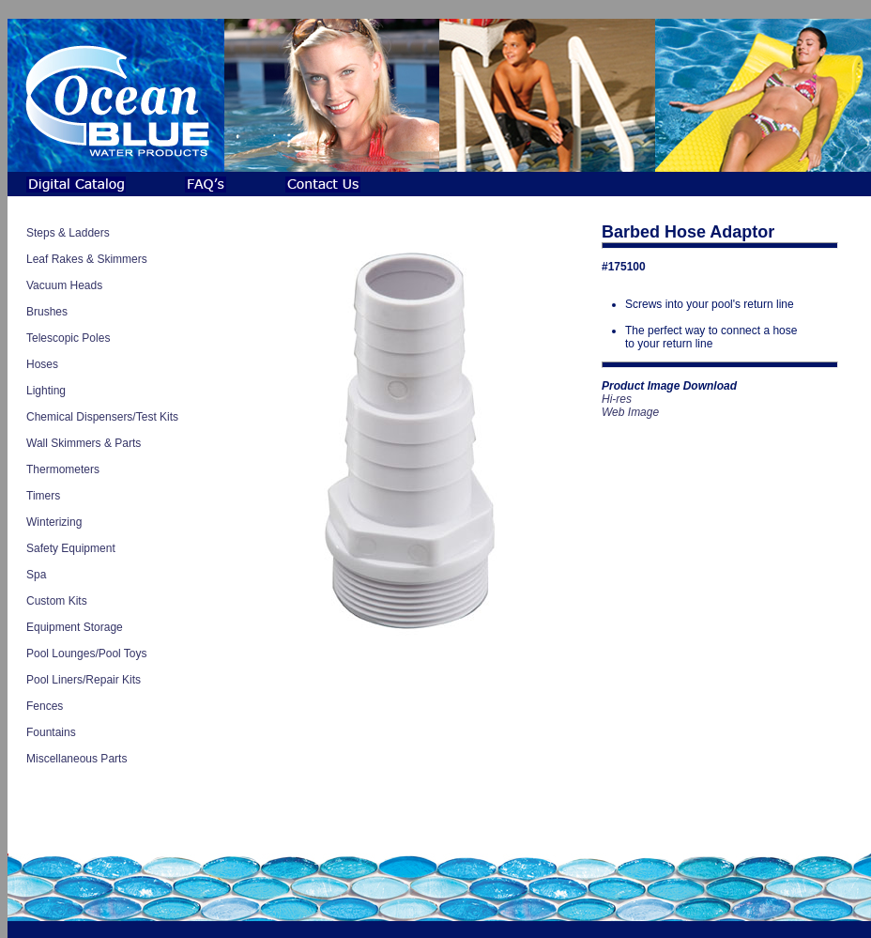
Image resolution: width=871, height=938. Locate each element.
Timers (43, 495)
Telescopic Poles (68, 338)
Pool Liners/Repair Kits (83, 679)
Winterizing (54, 522)
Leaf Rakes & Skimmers (86, 259)
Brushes (47, 311)
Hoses (42, 364)
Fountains (51, 732)
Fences (44, 706)
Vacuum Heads (64, 285)
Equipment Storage (74, 627)
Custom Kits (56, 600)
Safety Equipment (70, 548)
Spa (36, 574)
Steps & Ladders (68, 232)
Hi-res (617, 399)
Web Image (630, 412)
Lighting (46, 390)
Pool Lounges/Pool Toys (86, 653)
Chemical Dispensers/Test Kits (102, 416)
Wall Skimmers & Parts (83, 443)
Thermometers (62, 469)
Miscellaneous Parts (76, 758)
